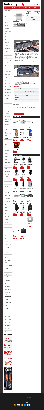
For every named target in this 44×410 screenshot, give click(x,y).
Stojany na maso (7, 257)
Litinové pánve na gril (7, 150)
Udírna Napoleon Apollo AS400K (23, 188)
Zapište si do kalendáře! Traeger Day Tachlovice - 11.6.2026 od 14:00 (7, 338)
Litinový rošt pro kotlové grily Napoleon (30, 200)
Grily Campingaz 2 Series (8, 92)
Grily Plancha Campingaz (8, 108)
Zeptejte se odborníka (29, 23)
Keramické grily (7, 113)
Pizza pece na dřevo (7, 141)
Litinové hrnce (7, 156)
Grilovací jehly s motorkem (8, 265)
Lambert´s (6, 225)
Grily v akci (6, 331)
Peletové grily (6, 63)
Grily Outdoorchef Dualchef (7, 102)
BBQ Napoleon (7, 204)
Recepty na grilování (17, 7)
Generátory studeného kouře (7, 33)
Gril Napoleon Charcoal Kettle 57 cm (23, 177)
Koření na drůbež (7, 182)
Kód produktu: (27, 12)
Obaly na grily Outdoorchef (8, 322)
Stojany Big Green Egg (7, 124)
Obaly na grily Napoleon (8, 319)
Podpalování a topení (8, 296)
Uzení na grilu (6, 273)
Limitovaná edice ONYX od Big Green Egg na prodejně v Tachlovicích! (8, 352)
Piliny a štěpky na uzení (8, 45)
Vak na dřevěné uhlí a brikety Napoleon (16, 212)
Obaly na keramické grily (8, 328)
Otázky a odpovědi (24, 7)
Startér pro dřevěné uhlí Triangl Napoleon (30, 188)
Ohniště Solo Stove (7, 171)
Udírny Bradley (7, 19)
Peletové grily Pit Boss (8, 65)
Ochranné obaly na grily (8, 314)
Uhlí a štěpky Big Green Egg (8, 119)
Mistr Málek (6, 228)
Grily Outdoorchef (7, 57)
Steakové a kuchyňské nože (8, 260)
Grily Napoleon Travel (7, 83)
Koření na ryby (7, 183)
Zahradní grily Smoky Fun (8, 60)
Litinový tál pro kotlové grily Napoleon (23, 235)
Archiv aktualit (10, 358)
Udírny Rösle (6, 25)
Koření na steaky (7, 180)
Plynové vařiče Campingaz (8, 95)
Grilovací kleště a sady (7, 252)
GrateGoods (6, 219)
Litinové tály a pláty (7, 153)
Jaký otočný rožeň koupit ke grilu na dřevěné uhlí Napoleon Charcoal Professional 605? (25, 106)
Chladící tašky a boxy (7, 294)
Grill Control (6, 268)
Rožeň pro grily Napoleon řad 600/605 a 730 (23, 138)
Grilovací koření (7, 176)
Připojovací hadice (7, 305)
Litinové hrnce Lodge (7, 162)
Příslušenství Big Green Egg (8, 126)
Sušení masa (6, 39)
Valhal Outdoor (7, 166)
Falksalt (6, 213)
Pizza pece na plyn (7, 140)
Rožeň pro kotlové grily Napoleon (16, 235)
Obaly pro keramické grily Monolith (8, 135)
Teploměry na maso (7, 276)
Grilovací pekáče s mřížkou (7, 255)
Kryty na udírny (7, 42)
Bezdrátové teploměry (7, 279)
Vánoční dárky (7, 253)
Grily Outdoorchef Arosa (8, 104)
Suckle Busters (7, 238)
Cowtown (6, 210)
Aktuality (6, 334)
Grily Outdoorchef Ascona (8, 105)
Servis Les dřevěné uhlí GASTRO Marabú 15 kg (30, 138)
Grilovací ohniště (7, 168)
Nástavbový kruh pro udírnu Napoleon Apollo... (23, 212)
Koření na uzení (7, 247)
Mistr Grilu (6, 226)
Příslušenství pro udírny (8, 31)
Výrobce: (27, 13)
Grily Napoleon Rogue (7, 80)
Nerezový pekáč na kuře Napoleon (23, 126)
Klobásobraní (30, 7)
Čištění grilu (6, 308)
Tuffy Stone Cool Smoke (8, 244)
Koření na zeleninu (7, 185)
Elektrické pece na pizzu (8, 143)
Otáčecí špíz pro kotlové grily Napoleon (23, 200)
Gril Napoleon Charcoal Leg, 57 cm (23, 165)
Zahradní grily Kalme (7, 62)
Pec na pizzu (6, 138)
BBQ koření (6, 189)
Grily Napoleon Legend (8, 86)
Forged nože (6, 262)
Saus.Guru (6, 235)
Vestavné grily (7, 16)
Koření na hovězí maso (8, 179)
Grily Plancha (6, 107)
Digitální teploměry (7, 277)
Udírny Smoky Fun (7, 51)
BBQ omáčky (6, 186)
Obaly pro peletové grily (8, 329)
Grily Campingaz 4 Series (8, 89)
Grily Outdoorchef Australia (7, 100)
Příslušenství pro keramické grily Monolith (8, 133)
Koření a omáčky (7, 174)
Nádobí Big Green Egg (7, 121)
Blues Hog (6, 207)
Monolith (6, 129)
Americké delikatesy (7, 192)
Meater (6, 250)
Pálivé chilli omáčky (7, 188)
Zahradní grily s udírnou (8, 71)
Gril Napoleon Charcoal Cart (30, 165)
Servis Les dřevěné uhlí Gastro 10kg (16, 138)
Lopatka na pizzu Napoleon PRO (29, 126)
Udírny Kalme (6, 22)
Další (24, 25)
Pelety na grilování (7, 74)
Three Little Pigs (7, 241)
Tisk (34, 23)
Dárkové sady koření (7, 195)
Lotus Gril (6, 59)
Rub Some (6, 232)
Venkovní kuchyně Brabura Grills (7, 14)
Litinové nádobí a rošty (8, 148)
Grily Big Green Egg (7, 116)
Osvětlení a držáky (7, 274)
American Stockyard (7, 201)
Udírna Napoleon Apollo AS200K (16, 188)
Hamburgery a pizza (7, 286)
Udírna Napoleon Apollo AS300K (30, 177)
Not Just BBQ (6, 229)
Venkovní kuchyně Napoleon (7, 12)
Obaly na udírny (7, 326)
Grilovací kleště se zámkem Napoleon (15, 126)
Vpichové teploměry (7, 280)
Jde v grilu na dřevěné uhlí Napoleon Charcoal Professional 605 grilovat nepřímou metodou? (26, 107)
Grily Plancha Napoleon (8, 111)
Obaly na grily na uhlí (7, 316)
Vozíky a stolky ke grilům (8, 289)
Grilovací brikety (7, 299)
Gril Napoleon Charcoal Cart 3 (16, 165)
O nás (12, 7)
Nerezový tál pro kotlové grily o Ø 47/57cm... (30, 223)
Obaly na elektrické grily (8, 325)
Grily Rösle (6, 56)
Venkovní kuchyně (7, 10)
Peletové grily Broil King (8, 68)
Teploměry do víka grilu (8, 283)
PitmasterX (6, 231)
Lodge (6, 159)
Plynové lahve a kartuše (8, 302)
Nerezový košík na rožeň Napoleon (16, 200)
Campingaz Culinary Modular (7, 293)
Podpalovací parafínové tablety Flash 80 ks (16, 149)
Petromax (6, 165)
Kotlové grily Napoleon (8, 54)
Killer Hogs (6, 222)
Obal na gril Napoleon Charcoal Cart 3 (29, 212)
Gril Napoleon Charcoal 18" (16, 176)
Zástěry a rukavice (7, 271)
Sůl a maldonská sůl (7, 198)
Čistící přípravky (7, 311)
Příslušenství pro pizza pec (8, 145)
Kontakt (35, 7)
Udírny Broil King (7, 28)
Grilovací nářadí (7, 249)
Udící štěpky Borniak (7, 48)
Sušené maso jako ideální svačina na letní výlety (7, 345)
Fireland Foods (7, 216)
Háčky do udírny (7, 36)
